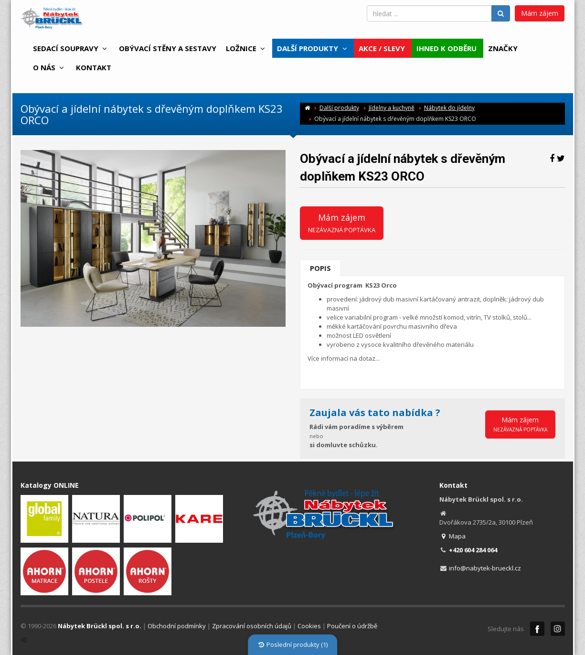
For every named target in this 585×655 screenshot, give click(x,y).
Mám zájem (539, 13)
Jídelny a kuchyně (392, 108)
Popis (320, 268)
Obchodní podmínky (177, 626)
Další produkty (339, 108)
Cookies (309, 626)
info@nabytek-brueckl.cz (485, 568)
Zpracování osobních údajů (251, 626)
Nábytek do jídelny (449, 108)
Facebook (537, 629)
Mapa (452, 536)
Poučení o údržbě (352, 626)
